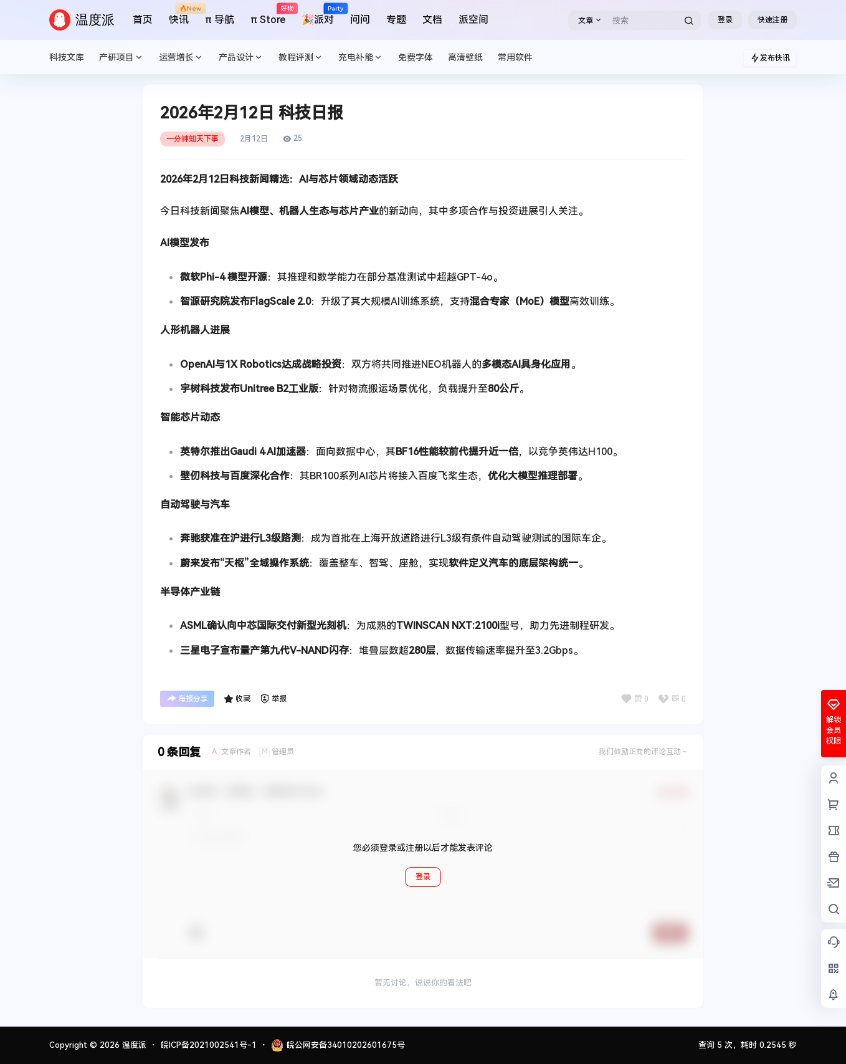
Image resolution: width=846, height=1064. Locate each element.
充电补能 (360, 58)
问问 (360, 20)
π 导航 (219, 20)
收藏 (237, 699)
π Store (267, 14)
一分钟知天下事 (192, 139)
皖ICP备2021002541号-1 (209, 1045)
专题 (396, 20)
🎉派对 (318, 14)
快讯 (179, 14)
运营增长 (181, 58)
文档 (432, 20)
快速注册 (772, 20)
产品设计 (241, 58)
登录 (725, 20)
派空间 (473, 20)
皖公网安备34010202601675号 (338, 1045)
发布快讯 (770, 58)
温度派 (133, 1045)
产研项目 (121, 58)
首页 (143, 20)
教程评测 (300, 58)
